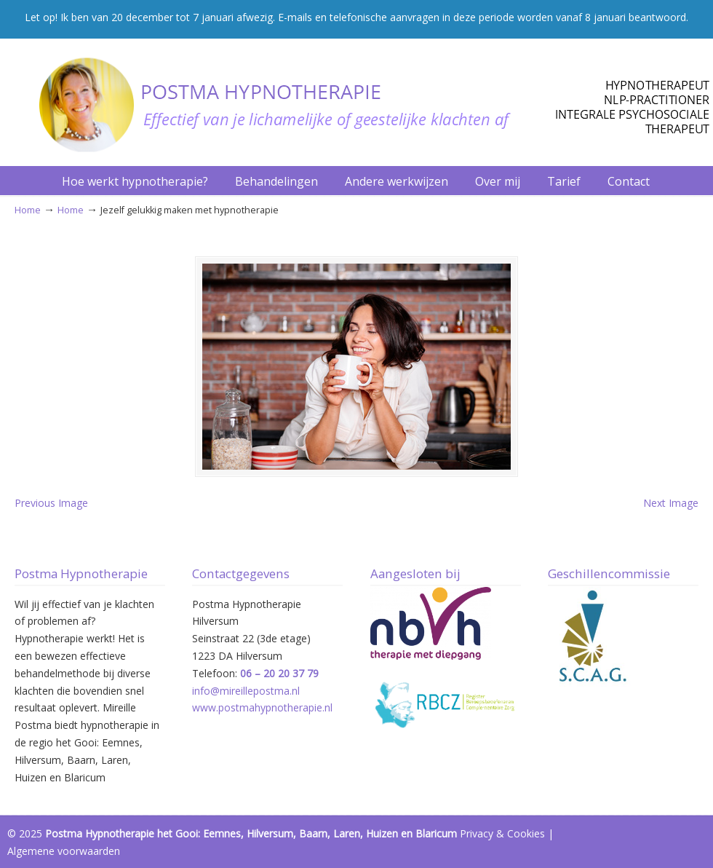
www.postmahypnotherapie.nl (262, 707)
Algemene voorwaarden (63, 851)
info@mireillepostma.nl (246, 691)
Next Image (670, 503)
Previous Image (51, 503)
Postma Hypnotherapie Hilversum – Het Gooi (364, 97)
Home (28, 210)
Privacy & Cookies (502, 833)
